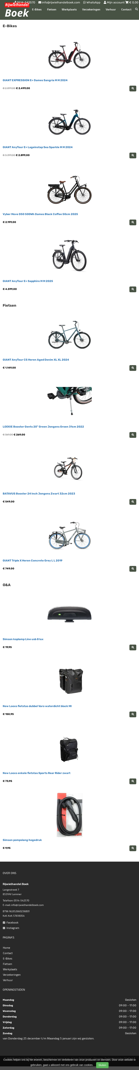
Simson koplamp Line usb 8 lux (23, 639)
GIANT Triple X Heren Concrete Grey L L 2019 (32, 560)
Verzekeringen (91, 9)
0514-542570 (21, 900)
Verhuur (111, 9)
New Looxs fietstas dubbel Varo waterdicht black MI (37, 706)
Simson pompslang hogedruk (22, 840)
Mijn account (114, 2)
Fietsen (51, 9)
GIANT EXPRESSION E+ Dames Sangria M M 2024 (35, 80)
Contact (126, 9)
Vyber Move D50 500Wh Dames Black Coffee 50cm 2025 (40, 214)
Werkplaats (69, 9)
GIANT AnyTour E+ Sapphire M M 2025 (28, 281)
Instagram (11, 927)
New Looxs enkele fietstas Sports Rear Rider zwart (36, 773)
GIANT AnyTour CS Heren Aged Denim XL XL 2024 (36, 359)
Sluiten (102, 1065)
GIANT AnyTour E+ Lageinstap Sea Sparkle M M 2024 (38, 147)
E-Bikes (37, 9)
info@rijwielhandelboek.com (27, 904)
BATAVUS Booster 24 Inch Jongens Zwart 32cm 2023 (39, 493)
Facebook (10, 922)
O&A (6, 585)
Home (6, 947)
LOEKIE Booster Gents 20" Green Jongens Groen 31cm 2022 (43, 426)
